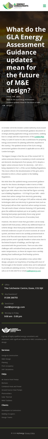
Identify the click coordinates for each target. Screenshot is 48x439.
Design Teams (7, 417)
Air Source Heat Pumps (10, 379)
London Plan (39, 137)
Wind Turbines (7, 400)
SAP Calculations (7, 369)
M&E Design (6, 359)
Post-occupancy (7, 366)
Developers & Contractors (11, 410)
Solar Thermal (7, 397)
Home (8, 96)
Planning (5, 362)
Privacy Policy (30, 433)
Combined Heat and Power (12, 386)
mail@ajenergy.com (14, 307)
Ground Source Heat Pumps (12, 390)
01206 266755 (11, 297)
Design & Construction (10, 355)
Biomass (5, 383)
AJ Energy (20, 433)
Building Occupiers (8, 414)
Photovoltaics (7, 393)
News (18, 96)
